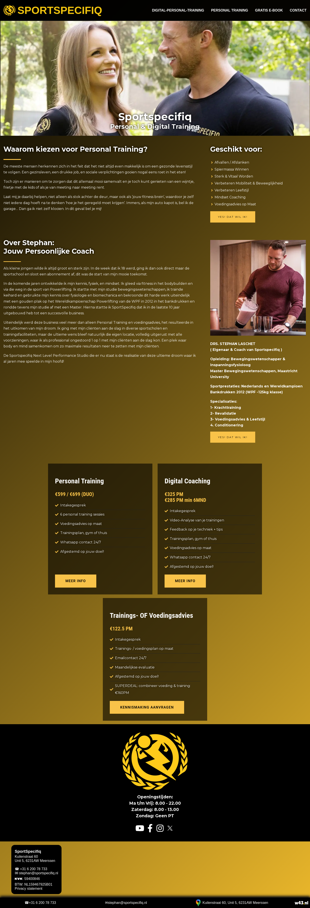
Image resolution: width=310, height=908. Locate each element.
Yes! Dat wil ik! (232, 216)
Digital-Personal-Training (178, 10)
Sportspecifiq (52, 10)
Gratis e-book (269, 10)
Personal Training (229, 10)
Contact (298, 10)
